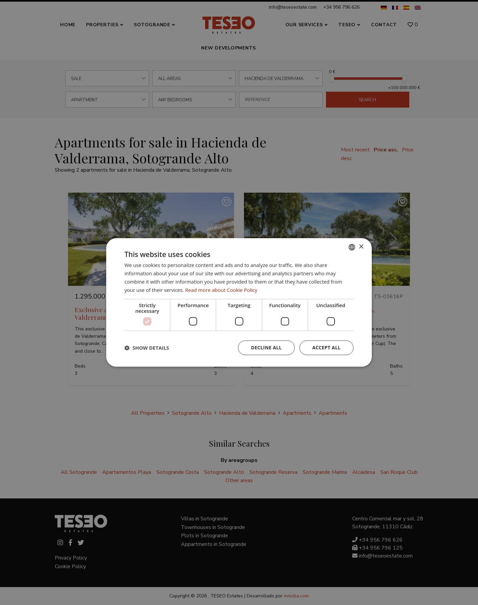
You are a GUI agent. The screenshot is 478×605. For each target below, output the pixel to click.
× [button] (360, 246)
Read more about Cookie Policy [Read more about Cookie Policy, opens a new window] (221, 290)
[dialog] (239, 302)
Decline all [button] (266, 348)
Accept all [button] (326, 348)
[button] (146, 348)
